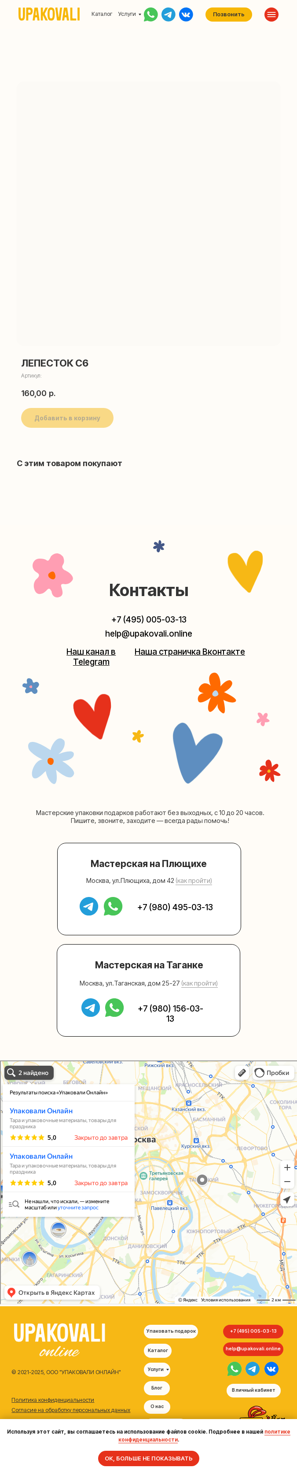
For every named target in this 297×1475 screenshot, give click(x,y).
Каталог (102, 14)
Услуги (127, 14)
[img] (234, 1369)
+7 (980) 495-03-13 (175, 907)
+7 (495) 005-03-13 (149, 620)
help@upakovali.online (148, 634)
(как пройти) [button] (194, 881)
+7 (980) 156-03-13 (170, 1014)
